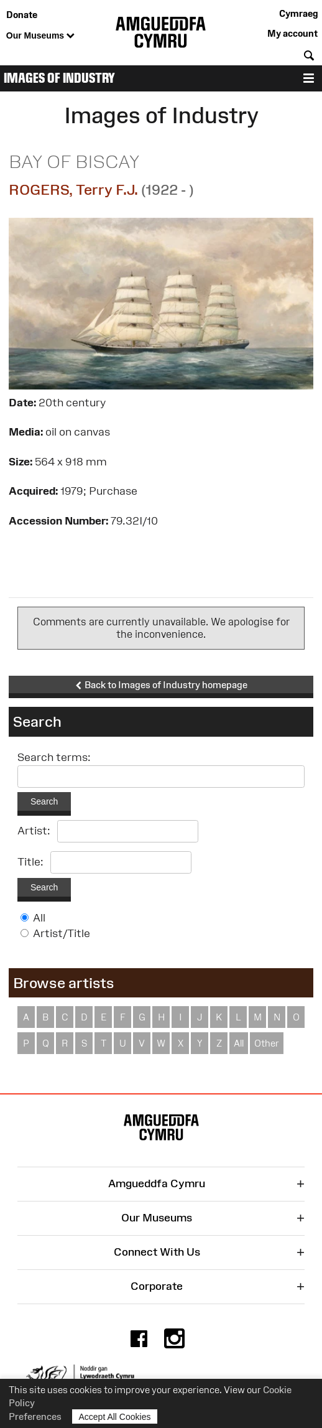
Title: (30, 862)
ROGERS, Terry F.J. (73, 189)
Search (44, 801)
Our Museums (40, 36)
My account (292, 33)
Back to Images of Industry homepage (161, 685)
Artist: (33, 830)
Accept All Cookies (115, 1416)
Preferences (35, 1416)
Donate (21, 14)
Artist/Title (61, 933)
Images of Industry (59, 78)
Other (266, 1043)
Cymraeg (298, 13)
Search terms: (54, 757)
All (39, 918)
